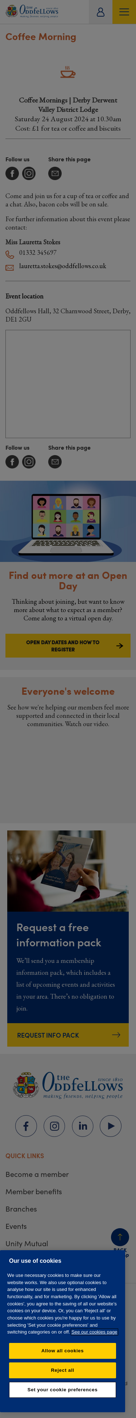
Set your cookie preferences (63, 1389)
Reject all (62, 1370)
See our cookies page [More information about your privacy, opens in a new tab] (94, 1332)
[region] (62, 1331)
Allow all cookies (62, 1350)
